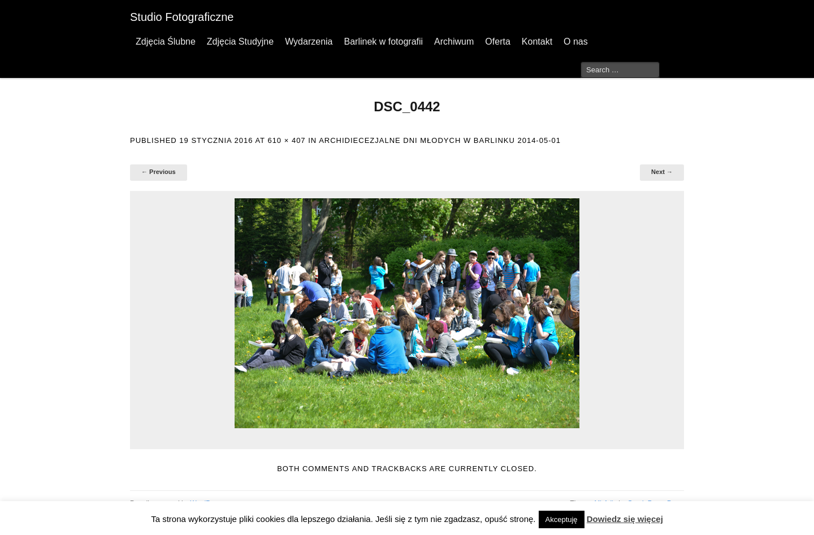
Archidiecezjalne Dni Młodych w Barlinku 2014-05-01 (440, 140)
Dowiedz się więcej (625, 519)
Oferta (497, 41)
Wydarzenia (308, 41)
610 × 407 (286, 140)
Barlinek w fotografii (383, 41)
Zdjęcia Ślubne (166, 41)
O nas (576, 41)
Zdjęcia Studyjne (240, 41)
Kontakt (537, 41)
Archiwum (454, 41)
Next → (662, 171)
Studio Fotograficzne (181, 17)
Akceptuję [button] (561, 519)
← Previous (158, 171)
